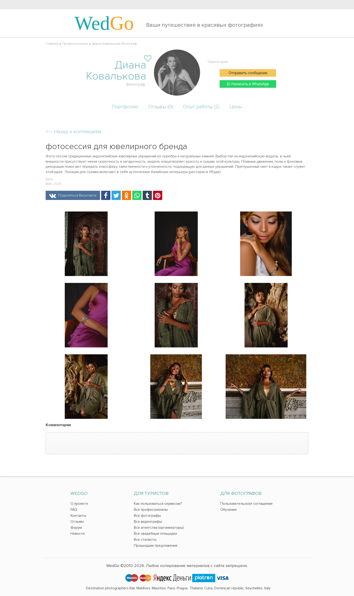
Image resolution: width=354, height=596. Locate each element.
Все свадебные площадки (155, 533)
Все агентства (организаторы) (159, 527)
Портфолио (125, 107)
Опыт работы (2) (201, 107)
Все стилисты (145, 539)
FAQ (74, 509)
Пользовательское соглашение (246, 503)
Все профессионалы (151, 509)
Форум (76, 527)
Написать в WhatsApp (248, 84)
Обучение (228, 509)
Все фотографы (147, 515)
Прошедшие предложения (155, 545)
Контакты (78, 515)
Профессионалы (75, 44)
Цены (236, 107)
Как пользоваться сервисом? (158, 503)
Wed (104, 23)
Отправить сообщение (248, 73)
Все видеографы (148, 521)
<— (73, 132)
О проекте (79, 503)
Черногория (218, 61)
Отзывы (77, 521)
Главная (52, 44)
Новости (78, 533)
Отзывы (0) (160, 107)
